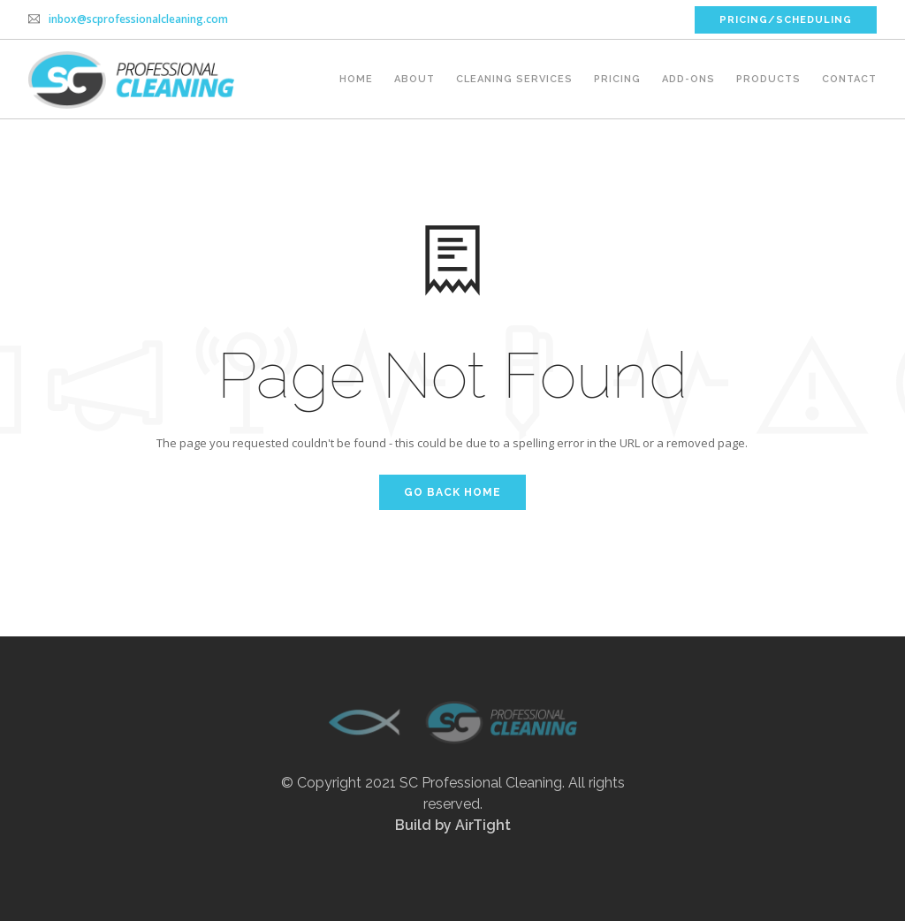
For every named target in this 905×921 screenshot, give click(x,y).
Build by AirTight (453, 825)
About (414, 79)
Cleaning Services (514, 79)
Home (356, 79)
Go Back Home (452, 492)
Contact (849, 79)
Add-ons (688, 79)
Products (768, 79)
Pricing (617, 79)
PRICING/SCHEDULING (785, 20)
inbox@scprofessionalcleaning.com (138, 19)
